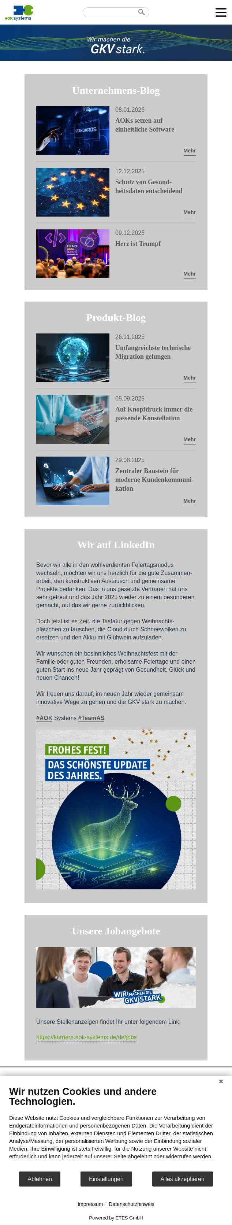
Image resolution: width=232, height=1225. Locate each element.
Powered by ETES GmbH (116, 1218)
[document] (116, 1128)
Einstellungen (106, 1179)
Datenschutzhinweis (131, 1204)
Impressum (90, 1204)
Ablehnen (39, 1179)
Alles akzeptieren (183, 1179)
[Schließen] (221, 1081)
